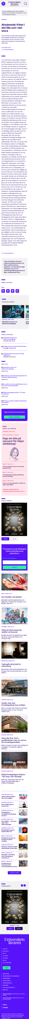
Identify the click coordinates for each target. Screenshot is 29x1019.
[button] (26, 4)
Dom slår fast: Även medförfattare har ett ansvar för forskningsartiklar (14, 384)
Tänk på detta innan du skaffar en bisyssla (11, 631)
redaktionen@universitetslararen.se (14, 491)
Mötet (3, 593)
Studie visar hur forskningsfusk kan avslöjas (13, 704)
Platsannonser (7, 962)
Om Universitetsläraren (11, 976)
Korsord (5, 985)
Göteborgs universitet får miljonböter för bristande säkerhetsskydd (14, 376)
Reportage (4, 660)
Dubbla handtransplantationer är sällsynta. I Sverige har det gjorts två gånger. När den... (13, 601)
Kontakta (6, 973)
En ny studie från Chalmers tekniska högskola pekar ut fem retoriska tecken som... (14, 709)
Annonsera (6, 978)
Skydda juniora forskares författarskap (14, 346)
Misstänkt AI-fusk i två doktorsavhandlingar (9, 322)
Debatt (5, 464)
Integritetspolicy (9, 987)
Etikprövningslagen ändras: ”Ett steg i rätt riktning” (13, 775)
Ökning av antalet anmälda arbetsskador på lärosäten (14, 401)
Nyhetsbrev (7, 980)
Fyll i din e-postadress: (9, 558)
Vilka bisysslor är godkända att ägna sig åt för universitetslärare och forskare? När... (14, 636)
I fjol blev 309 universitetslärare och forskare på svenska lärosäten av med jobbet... (14, 670)
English (5, 989)
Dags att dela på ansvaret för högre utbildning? (13, 354)
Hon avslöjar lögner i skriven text (7, 805)
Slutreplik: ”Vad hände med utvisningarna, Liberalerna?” (8, 856)
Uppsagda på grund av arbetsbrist (11, 665)
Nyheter (4, 19)
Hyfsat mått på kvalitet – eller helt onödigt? (8, 797)
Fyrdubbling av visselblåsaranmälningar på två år (8, 814)
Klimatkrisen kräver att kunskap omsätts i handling (8, 839)
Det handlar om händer (11, 597)
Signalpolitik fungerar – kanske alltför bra (8, 830)
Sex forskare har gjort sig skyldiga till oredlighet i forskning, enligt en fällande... (14, 746)
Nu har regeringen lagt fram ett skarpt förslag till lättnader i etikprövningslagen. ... (12, 782)
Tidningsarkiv (7, 983)
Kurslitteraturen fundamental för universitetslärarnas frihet (9, 865)
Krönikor (6, 356)
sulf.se (5, 1004)
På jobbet (6, 348)
